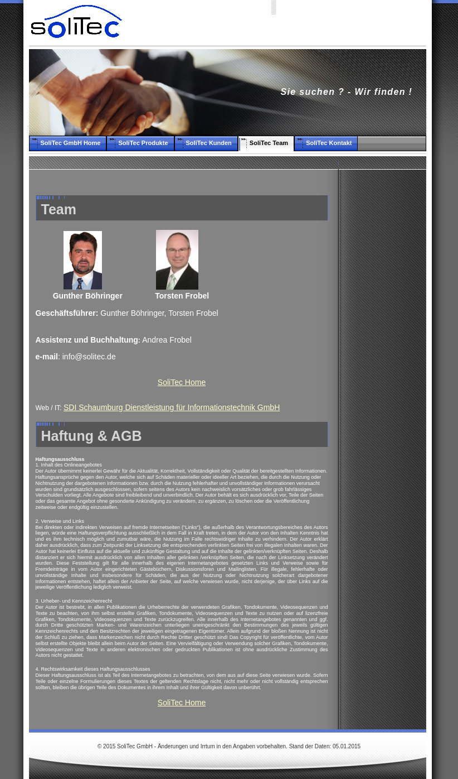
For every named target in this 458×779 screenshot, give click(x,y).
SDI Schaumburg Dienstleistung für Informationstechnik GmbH (172, 407)
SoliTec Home (182, 382)
